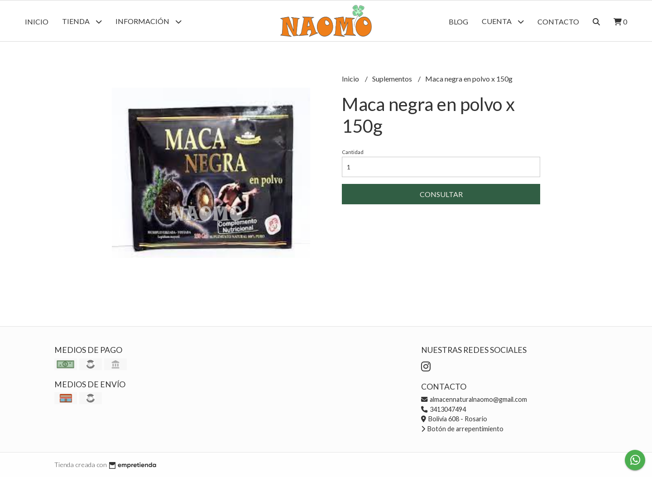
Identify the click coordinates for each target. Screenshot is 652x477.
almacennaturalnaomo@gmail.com (474, 399)
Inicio (36, 21)
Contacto (558, 21)
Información (148, 21)
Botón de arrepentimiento (462, 429)
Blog (458, 21)
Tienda (82, 21)
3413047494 (443, 409)
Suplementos (392, 78)
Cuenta (503, 21)
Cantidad (353, 152)
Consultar (441, 194)
